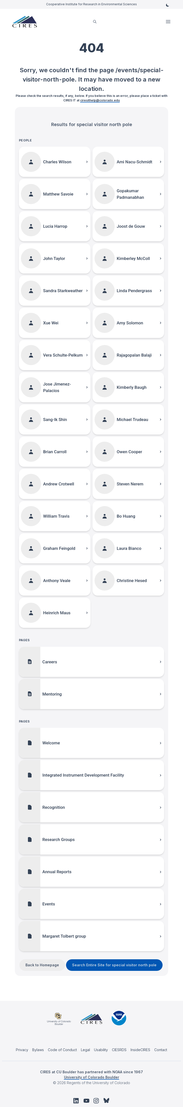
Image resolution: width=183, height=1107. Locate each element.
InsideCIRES (140, 1050)
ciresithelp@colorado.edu (100, 100)
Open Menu (168, 22)
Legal (85, 1050)
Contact (160, 1050)
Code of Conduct (62, 1050)
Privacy (22, 1050)
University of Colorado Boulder (91, 1077)
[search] (95, 22)
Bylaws (38, 1050)
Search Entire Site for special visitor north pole (114, 965)
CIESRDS (119, 1050)
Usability (101, 1050)
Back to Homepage (42, 965)
